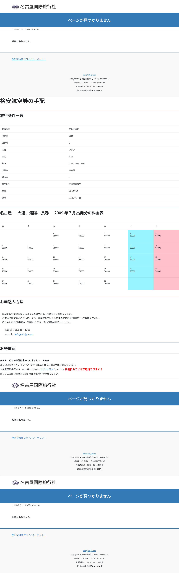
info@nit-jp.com (89, 75)
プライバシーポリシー (35, 59)
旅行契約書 (17, 59)
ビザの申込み (47, 369)
